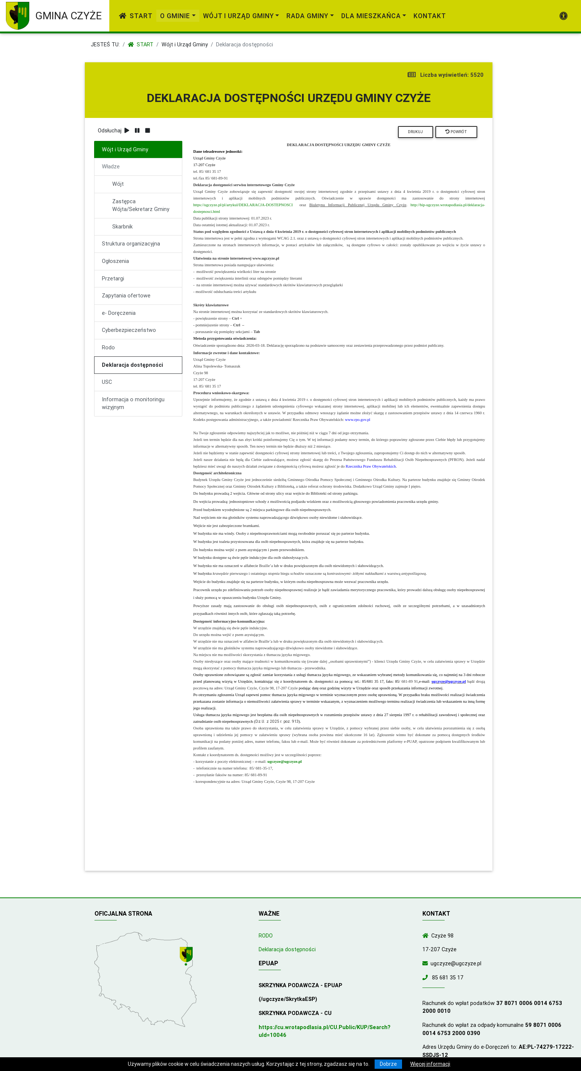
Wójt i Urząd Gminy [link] (238, 15)
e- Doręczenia (119, 313)
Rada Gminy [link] (307, 15)
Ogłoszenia (115, 261)
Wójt (118, 184)
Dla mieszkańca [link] (371, 15)
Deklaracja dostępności (132, 365)
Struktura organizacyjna (131, 243)
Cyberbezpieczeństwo (129, 330)
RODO (266, 935)
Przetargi (113, 278)
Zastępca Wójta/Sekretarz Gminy (140, 205)
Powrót (456, 131)
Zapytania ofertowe (126, 295)
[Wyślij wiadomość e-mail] (426, 963)
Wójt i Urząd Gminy (185, 44)
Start (136, 15)
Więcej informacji (430, 1064)
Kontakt (430, 15)
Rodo (108, 347)
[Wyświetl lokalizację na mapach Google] (187, 957)
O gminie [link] (175, 15)
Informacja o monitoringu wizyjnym (133, 403)
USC (107, 382)
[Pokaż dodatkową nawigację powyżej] (563, 16)
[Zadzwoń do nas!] (426, 977)
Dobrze (388, 1064)
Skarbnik (122, 226)
